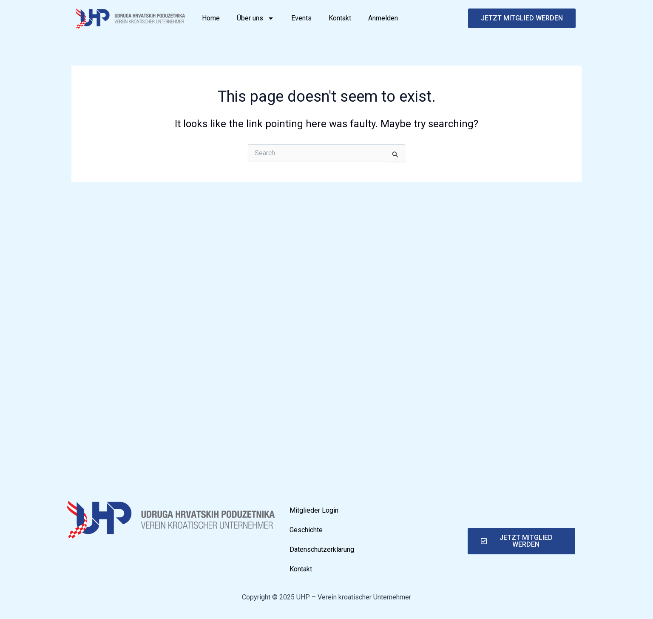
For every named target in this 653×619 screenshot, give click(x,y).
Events (301, 18)
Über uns (255, 18)
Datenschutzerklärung (322, 549)
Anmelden (383, 18)
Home (211, 18)
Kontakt (340, 18)
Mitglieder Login (314, 510)
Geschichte (306, 530)
